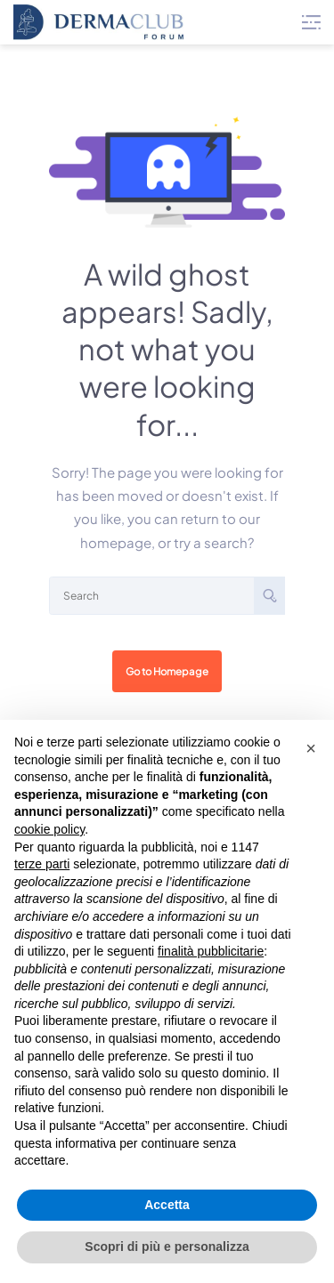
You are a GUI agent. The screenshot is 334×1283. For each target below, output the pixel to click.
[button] (311, 748)
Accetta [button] (167, 1205)
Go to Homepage (167, 671)
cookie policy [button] (49, 829)
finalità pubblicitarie (211, 951)
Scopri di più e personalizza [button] (166, 1246)
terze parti (41, 864)
